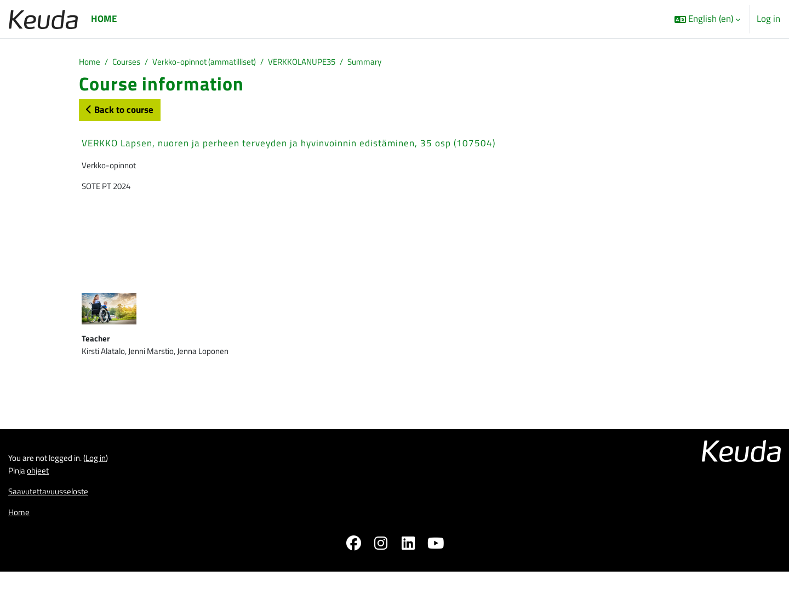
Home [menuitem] (104, 19)
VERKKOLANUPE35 (327, 62)
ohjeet (42, 493)
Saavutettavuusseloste (54, 515)
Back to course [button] (119, 111)
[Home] (43, 18)
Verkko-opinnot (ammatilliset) (218, 62)
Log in (768, 19)
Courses (131, 62)
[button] (707, 19)
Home (90, 62)
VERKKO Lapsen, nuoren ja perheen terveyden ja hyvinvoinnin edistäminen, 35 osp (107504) (288, 145)
